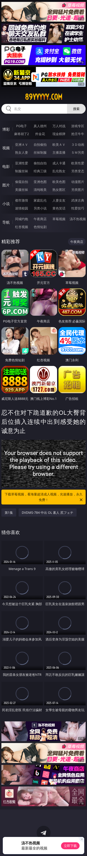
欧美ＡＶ (58, 144)
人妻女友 (58, 200)
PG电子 (21, 126)
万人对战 (58, 126)
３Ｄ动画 (77, 144)
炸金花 (40, 134)
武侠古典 (77, 200)
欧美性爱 (77, 163)
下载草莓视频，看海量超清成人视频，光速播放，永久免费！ (44, 497)
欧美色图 (58, 181)
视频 (6, 147)
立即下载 (70, 845)
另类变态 (77, 171)
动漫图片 (77, 181)
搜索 (76, 108)
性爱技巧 (77, 208)
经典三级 (40, 171)
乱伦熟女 (58, 171)
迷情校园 (21, 208)
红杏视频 (21, 227)
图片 (6, 185)
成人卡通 (58, 163)
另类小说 (40, 208)
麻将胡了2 (21, 134)
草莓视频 (58, 219)
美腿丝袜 (21, 189)
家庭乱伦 (40, 200)
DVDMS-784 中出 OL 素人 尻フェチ (47, 512)
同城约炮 (21, 219)
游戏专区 (77, 126)
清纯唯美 (40, 189)
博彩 (6, 129)
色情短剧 (40, 227)
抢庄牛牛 (77, 134)
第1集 (9, 512)
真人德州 (40, 126)
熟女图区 (58, 189)
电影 (6, 166)
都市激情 (21, 200)
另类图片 (77, 189)
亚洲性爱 (21, 163)
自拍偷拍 (40, 144)
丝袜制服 (40, 152)
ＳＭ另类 (77, 152)
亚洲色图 (40, 181)
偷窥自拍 (21, 181)
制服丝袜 (21, 171)
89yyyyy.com (43, 97)
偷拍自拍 (40, 163)
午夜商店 (40, 219)
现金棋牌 (58, 134)
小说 (6, 203)
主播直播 (58, 152)
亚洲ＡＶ (21, 144)
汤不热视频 (78, 219)
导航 (6, 222)
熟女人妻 (21, 152)
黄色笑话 (58, 208)
